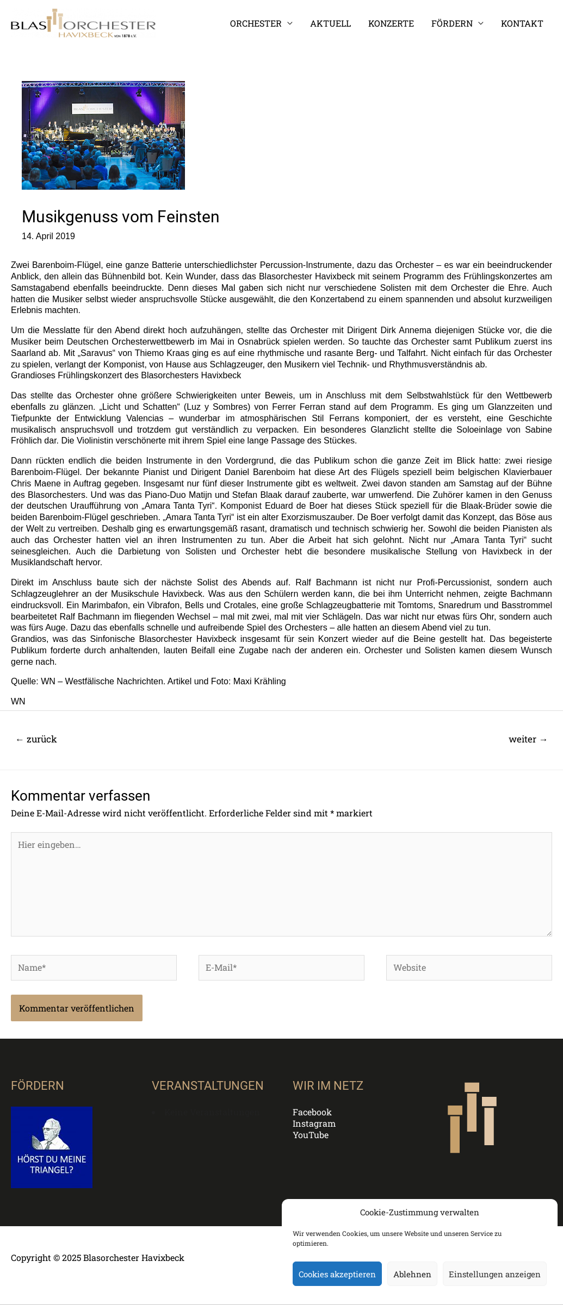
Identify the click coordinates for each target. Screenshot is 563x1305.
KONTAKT (522, 23)
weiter (528, 739)
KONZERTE (391, 23)
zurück (36, 739)
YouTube (311, 1134)
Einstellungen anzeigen (495, 1274)
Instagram (314, 1123)
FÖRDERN (452, 23)
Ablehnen (412, 1274)
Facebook (312, 1111)
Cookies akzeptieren (337, 1274)
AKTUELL (330, 23)
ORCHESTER (256, 23)
